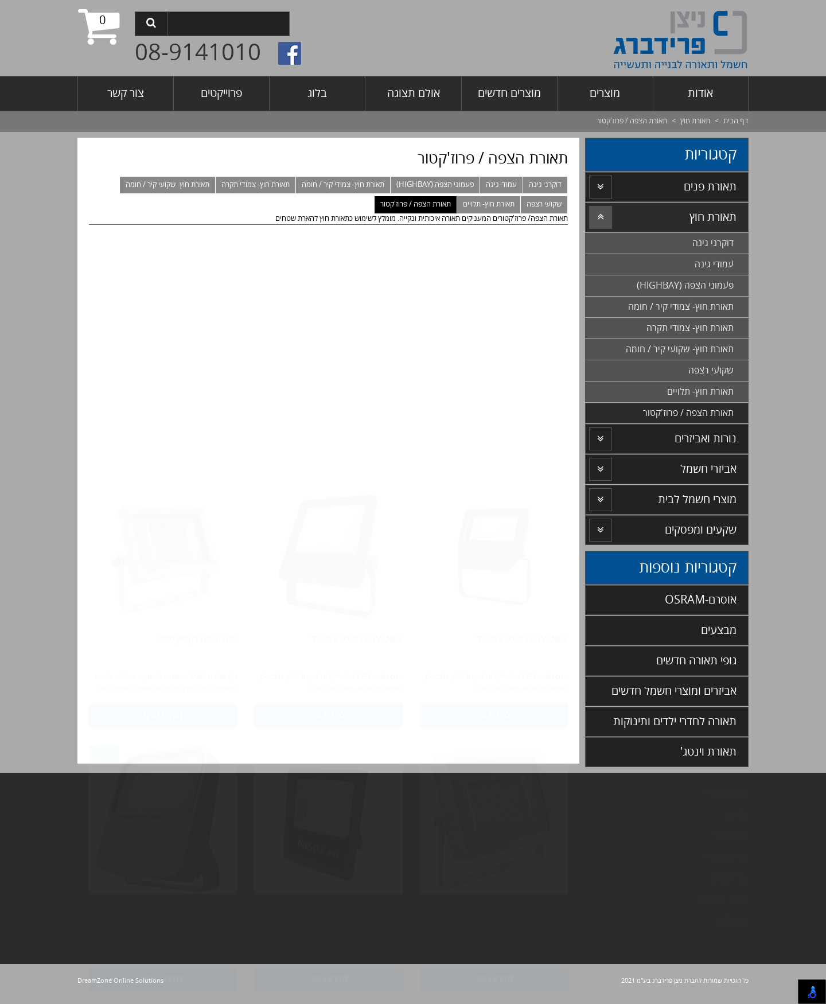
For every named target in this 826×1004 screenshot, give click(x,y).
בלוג (317, 93)
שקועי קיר (730, 879)
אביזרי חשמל (708, 469)
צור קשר (125, 93)
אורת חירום (607, 921)
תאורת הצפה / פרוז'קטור (415, 204)
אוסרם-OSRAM (701, 600)
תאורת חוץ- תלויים (489, 204)
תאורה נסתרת (608, 900)
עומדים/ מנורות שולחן (592, 794)
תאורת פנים (710, 187)
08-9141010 (198, 53)
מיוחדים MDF (608, 857)
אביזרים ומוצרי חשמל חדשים (674, 691)
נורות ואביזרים (706, 438)
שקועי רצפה (544, 204)
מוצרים (605, 93)
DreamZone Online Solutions (120, 980)
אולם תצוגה (413, 93)
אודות (700, 93)
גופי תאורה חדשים (696, 660)
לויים (734, 815)
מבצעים (719, 630)
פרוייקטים (221, 93)
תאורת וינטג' (708, 752)
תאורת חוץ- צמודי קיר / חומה (343, 184)
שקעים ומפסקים (701, 530)
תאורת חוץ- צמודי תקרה (255, 184)
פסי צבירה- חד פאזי (598, 815)
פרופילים (732, 921)
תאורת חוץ (695, 121)
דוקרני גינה (545, 184)
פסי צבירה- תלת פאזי (594, 836)
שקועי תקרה (726, 857)
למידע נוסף (493, 475)
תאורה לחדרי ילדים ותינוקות (675, 721)
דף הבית (736, 121)
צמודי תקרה (727, 794)
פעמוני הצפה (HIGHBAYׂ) (435, 184)
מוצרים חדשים (509, 93)
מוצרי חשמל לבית (697, 499)
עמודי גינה (501, 184)
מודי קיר (728, 836)
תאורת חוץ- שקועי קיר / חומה (167, 184)
